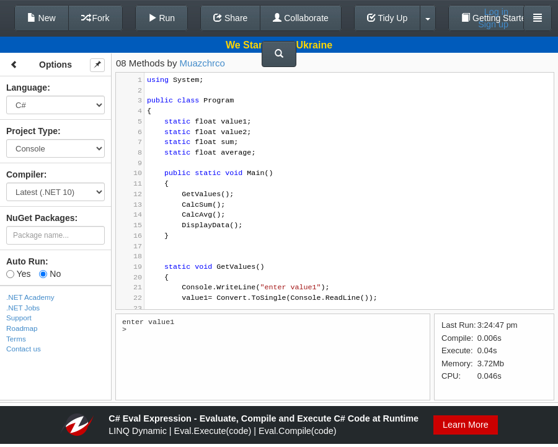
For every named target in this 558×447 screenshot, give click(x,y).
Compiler (25, 174)
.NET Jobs (23, 308)
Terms (16, 339)
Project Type (32, 131)
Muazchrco (202, 63)
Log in (496, 12)
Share (230, 18)
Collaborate (301, 18)
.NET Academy (30, 297)
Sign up (493, 24)
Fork (95, 18)
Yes (18, 274)
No (50, 274)
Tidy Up (387, 18)
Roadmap (22, 328)
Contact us (23, 349)
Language (26, 88)
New (41, 18)
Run (161, 18)
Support (19, 318)
